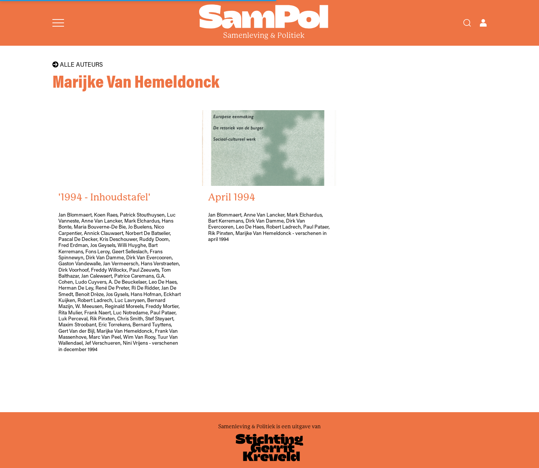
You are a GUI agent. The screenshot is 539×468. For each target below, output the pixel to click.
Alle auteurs (77, 64)
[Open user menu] (483, 23)
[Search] (467, 23)
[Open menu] (58, 23)
